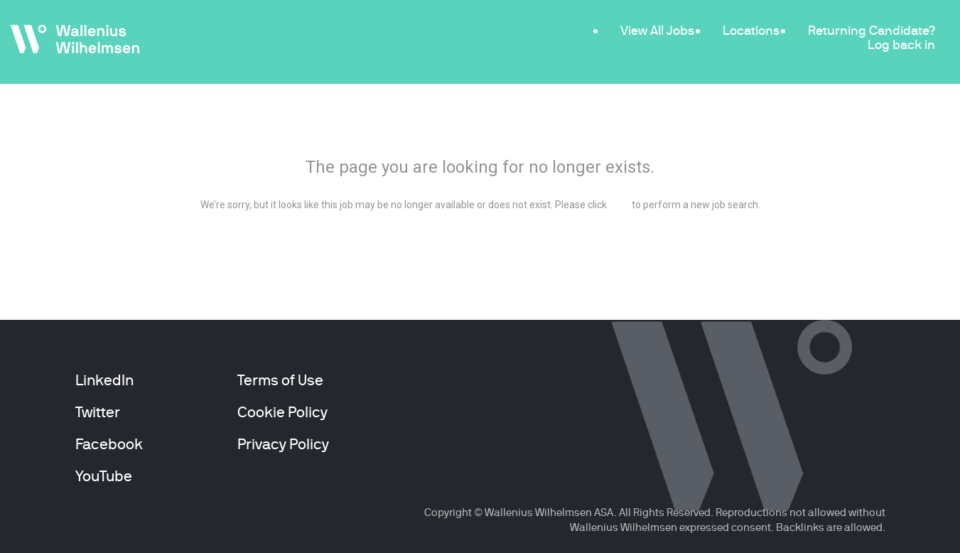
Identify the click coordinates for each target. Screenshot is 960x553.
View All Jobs (657, 30)
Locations (751, 30)
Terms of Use (280, 380)
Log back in (901, 44)
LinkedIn (104, 380)
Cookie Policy (282, 412)
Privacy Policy (283, 444)
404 (480, 129)
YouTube (103, 476)
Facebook (109, 444)
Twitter (97, 412)
